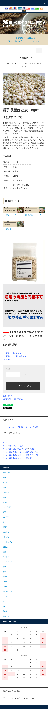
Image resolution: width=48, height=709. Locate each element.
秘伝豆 (39, 63)
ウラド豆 (6, 557)
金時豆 (5, 502)
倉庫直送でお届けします (24, 38)
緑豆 (4, 552)
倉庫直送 (12, 446)
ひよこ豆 (6, 532)
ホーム (5, 443)
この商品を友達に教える (12, 353)
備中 (4, 522)
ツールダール (8, 562)
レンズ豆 (6, 537)
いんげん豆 (7, 507)
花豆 (4, 512)
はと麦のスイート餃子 (31, 455)
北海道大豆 (7, 472)
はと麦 (24, 67)
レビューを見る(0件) (16, 427)
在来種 (5, 527)
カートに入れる (22, 385)
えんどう (6, 517)
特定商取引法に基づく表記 (13, 399)
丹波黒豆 (6, 492)
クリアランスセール (33, 41)
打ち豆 (5, 596)
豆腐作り (6, 582)
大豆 (4, 477)
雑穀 (4, 572)
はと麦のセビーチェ (30, 452)
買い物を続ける (8, 359)
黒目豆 (5, 547)
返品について (8, 396)
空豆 (4, 567)
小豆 (4, 497)
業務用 (5, 611)
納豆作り (9, 63)
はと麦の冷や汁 (29, 458)
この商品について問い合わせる (14, 356)
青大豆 (5, 482)
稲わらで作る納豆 (13, 41)
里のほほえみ (30, 63)
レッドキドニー (8, 542)
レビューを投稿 (32, 427)
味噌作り (6, 577)
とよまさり (19, 63)
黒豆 (4, 487)
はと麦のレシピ (15, 452)
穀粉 (4, 606)
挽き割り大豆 (8, 592)
